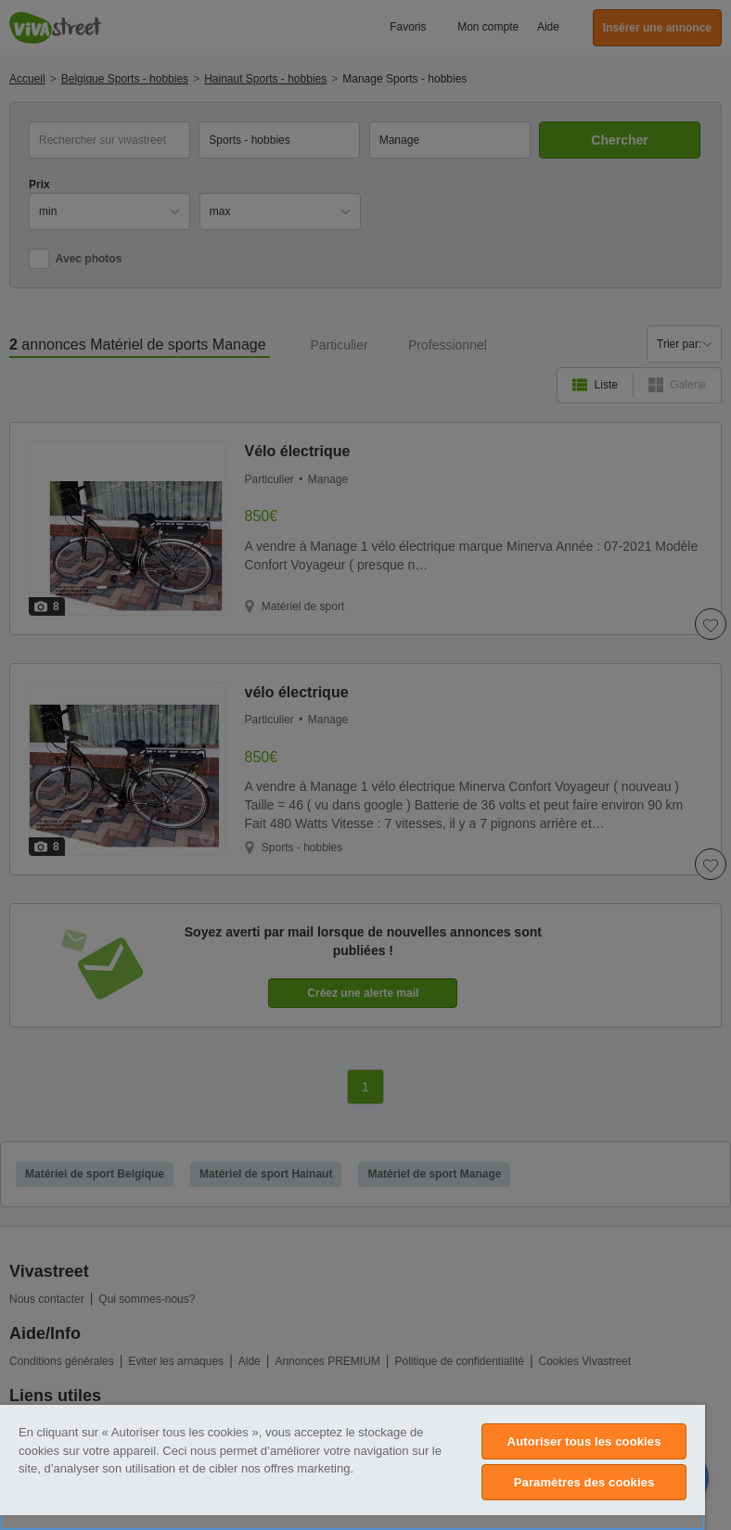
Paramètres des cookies (584, 1482)
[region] (352, 1467)
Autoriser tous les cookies (584, 1441)
